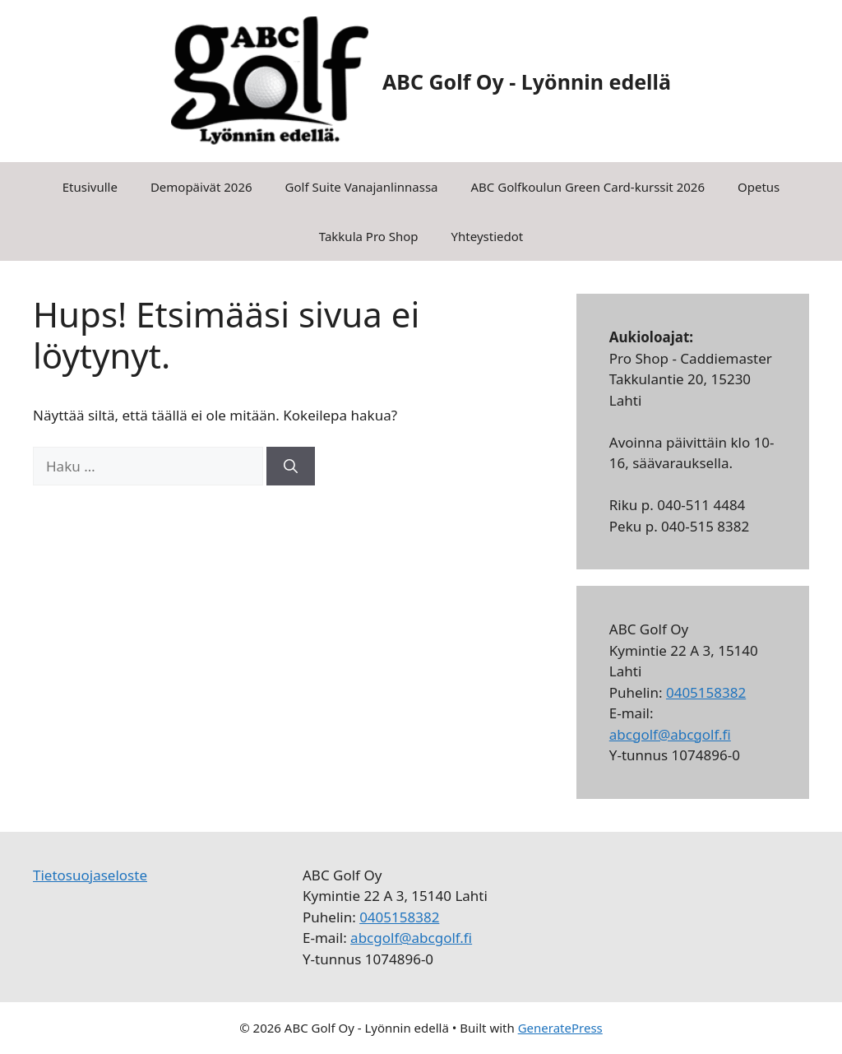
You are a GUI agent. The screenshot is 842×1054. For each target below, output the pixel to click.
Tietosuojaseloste (90, 875)
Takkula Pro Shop (369, 236)
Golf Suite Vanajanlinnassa (361, 187)
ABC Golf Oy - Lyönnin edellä (526, 81)
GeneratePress (560, 1027)
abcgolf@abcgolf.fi (670, 734)
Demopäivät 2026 (201, 187)
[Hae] (290, 466)
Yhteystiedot (487, 236)
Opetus (759, 187)
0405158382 (706, 692)
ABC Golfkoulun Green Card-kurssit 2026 (588, 187)
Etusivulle (90, 187)
